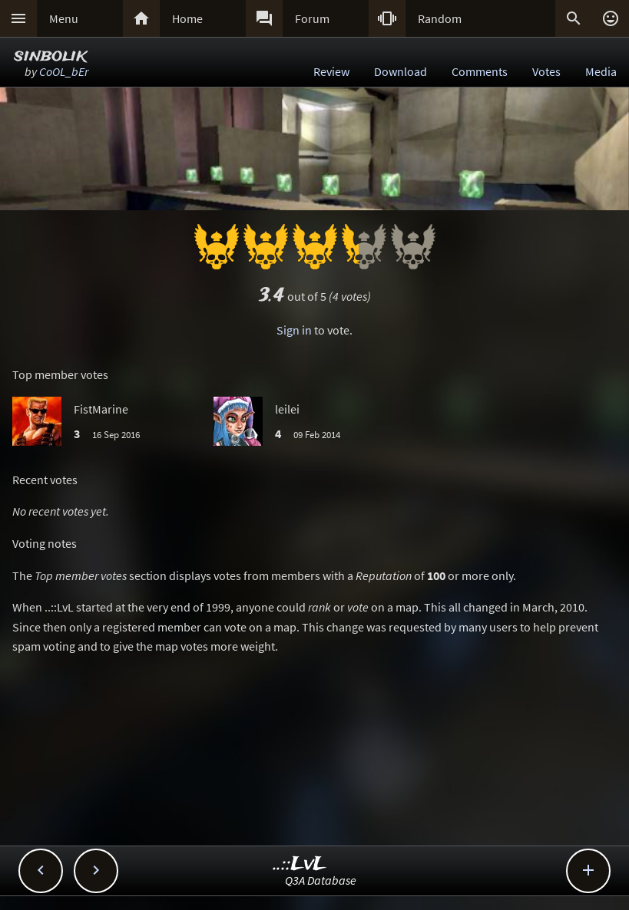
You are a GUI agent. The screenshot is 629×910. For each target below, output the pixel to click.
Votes (546, 71)
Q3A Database (320, 880)
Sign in (294, 330)
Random (440, 18)
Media (601, 71)
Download (400, 71)
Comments (480, 71)
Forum (312, 18)
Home (187, 18)
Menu (63, 18)
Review (331, 71)
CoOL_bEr (63, 71)
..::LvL (300, 864)
